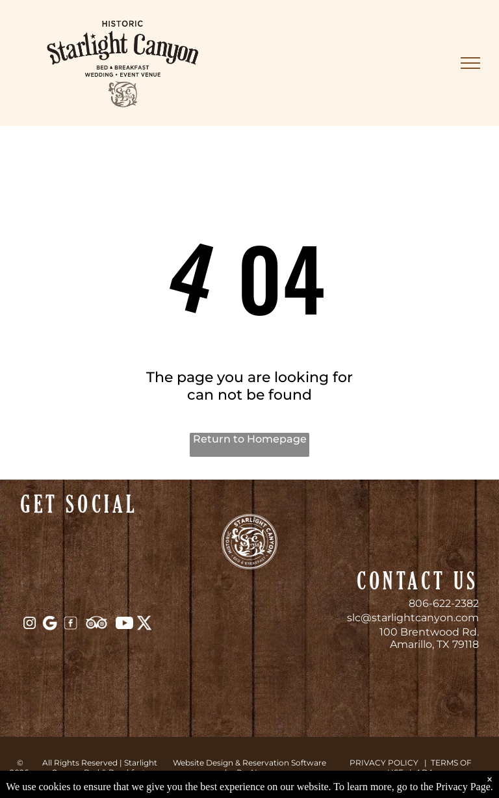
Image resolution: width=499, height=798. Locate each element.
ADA (425, 772)
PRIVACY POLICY (384, 762)
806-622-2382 (444, 603)
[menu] (470, 63)
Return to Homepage (250, 439)
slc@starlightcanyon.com (413, 617)
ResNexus (256, 772)
